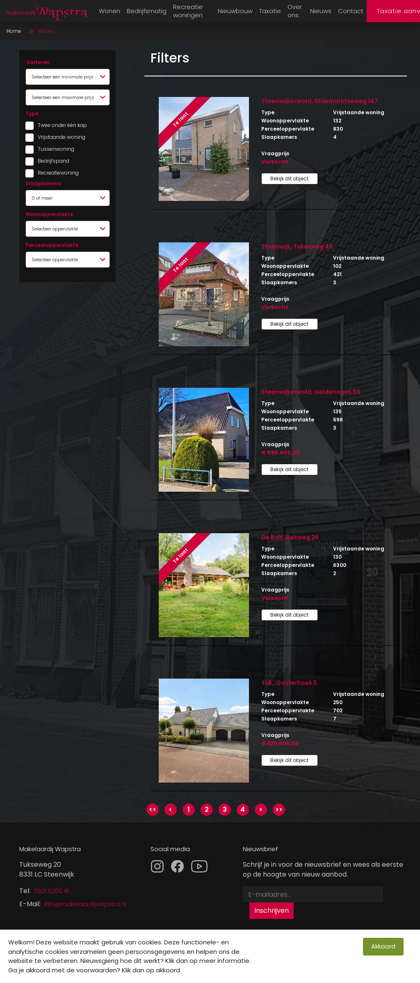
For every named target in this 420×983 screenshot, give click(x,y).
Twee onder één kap (58, 125)
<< (152, 809)
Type (32, 113)
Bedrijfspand (53, 160)
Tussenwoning (56, 148)
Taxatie (270, 11)
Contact (350, 11)
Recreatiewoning (58, 172)
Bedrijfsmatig (147, 11)
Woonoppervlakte (49, 214)
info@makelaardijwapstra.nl (85, 904)
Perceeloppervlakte (51, 245)
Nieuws (320, 11)
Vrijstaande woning (58, 137)
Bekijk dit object (289, 178)
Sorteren (38, 62)
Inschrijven (271, 910)
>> (279, 809)
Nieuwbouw (235, 11)
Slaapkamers (43, 183)
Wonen (109, 11)
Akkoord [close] (383, 946)
